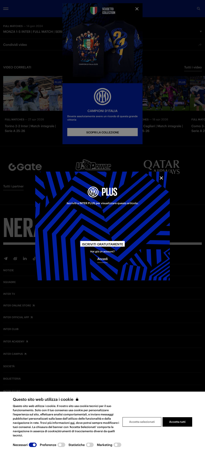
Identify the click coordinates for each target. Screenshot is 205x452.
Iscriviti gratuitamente (102, 244)
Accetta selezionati (142, 422)
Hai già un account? (102, 251)
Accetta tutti (177, 422)
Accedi (102, 259)
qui (72, 423)
